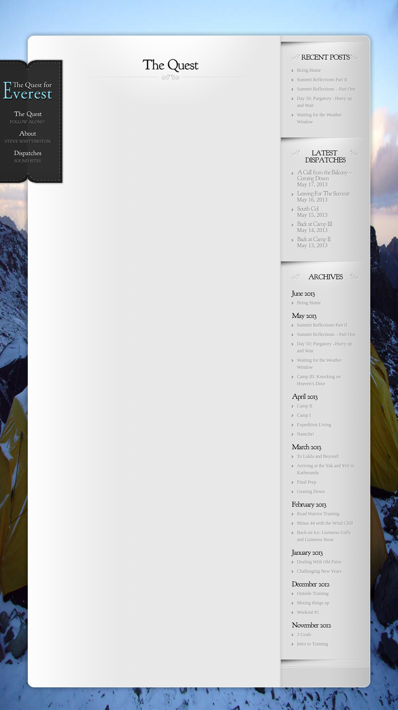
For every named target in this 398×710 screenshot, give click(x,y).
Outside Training (313, 593)
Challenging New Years (319, 571)
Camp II (305, 406)
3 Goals (304, 634)
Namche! (305, 434)
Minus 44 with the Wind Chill (325, 523)
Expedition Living (314, 424)
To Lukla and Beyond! (318, 456)
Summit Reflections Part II (322, 79)
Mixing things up (313, 603)
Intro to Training (312, 644)
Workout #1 (308, 612)
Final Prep (307, 482)
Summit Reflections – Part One (326, 89)
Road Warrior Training (318, 514)
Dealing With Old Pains (319, 562)
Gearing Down (311, 491)
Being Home (309, 70)
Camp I (304, 415)
